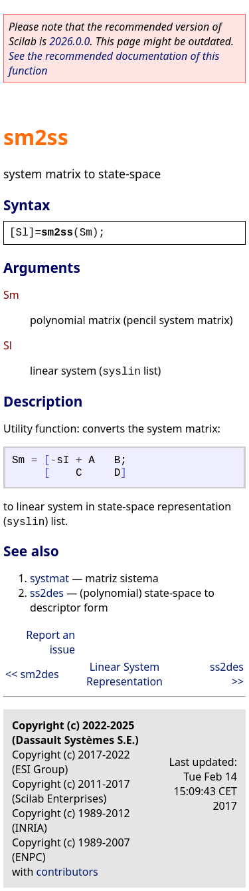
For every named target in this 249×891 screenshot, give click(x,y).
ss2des (47, 593)
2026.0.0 (69, 41)
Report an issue (50, 642)
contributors (67, 871)
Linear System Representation (124, 674)
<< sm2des (32, 674)
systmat (49, 578)
